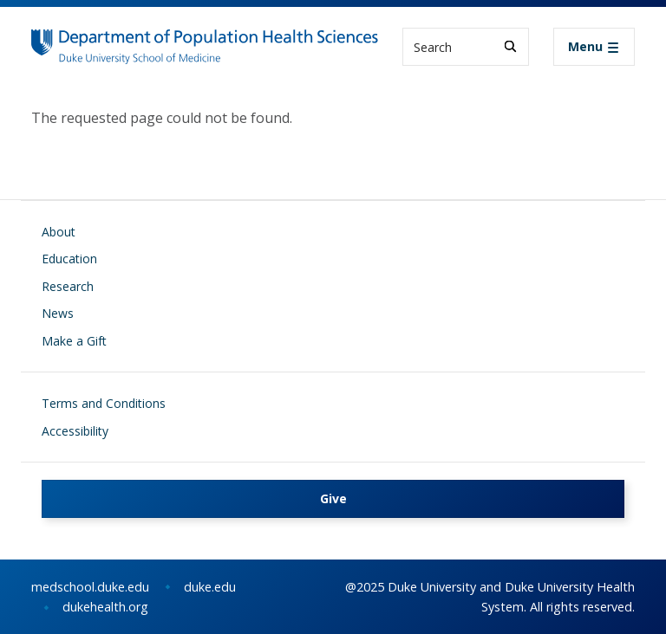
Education (69, 258)
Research (68, 286)
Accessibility (75, 431)
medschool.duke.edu (90, 587)
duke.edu (210, 587)
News (58, 313)
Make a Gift (74, 341)
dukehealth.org (105, 606)
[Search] (510, 46)
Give (333, 498)
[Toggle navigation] (594, 47)
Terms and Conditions (104, 403)
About (58, 231)
